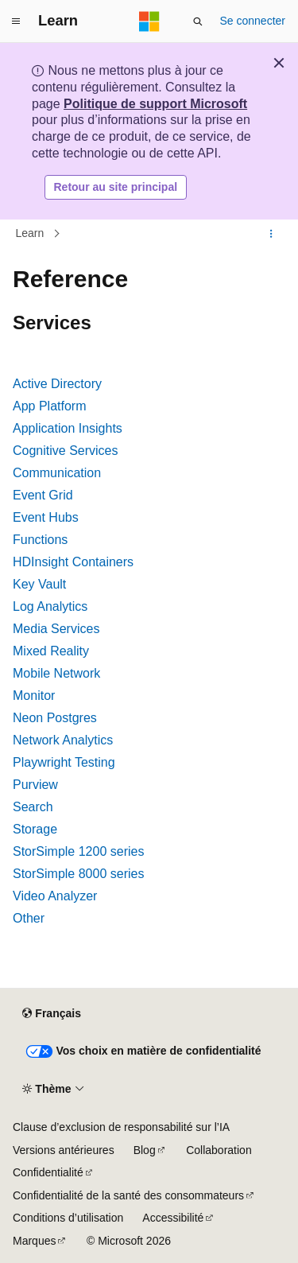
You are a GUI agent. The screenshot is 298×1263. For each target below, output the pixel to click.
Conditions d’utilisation (68, 1217)
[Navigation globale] (16, 21)
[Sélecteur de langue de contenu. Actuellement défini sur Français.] (51, 1014)
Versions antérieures (63, 1150)
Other (29, 918)
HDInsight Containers (73, 562)
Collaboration (219, 1150)
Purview (35, 784)
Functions (40, 539)
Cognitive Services (65, 450)
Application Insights (67, 428)
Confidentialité (48, 1172)
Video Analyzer (55, 896)
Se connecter (253, 20)
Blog (145, 1150)
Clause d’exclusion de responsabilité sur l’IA (121, 1127)
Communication (57, 473)
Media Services (56, 628)
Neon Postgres (55, 718)
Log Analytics (50, 606)
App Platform (49, 406)
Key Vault (39, 584)
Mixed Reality (51, 651)
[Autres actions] (271, 234)
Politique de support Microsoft (155, 104)
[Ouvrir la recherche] (198, 21)
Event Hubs (46, 517)
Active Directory (57, 384)
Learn (30, 233)
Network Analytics (63, 740)
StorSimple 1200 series (78, 851)
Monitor (34, 695)
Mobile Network (56, 673)
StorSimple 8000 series (78, 873)
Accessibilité (172, 1217)
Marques (34, 1240)
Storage (35, 829)
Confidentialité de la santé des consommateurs (128, 1195)
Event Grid (43, 495)
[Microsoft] (149, 21)
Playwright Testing (64, 762)
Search (33, 807)
